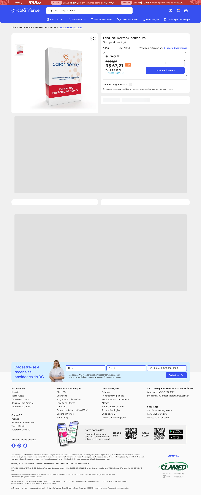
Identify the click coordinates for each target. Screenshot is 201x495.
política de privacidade (110, 377)
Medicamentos (25, 27)
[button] (178, 10)
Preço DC (113, 56)
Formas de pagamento (115, 73)
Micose (53, 27)
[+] (181, 63)
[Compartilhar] (93, 38)
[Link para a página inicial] (13, 27)
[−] (149, 63)
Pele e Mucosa (41, 27)
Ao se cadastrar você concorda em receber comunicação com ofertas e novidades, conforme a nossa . (95, 376)
